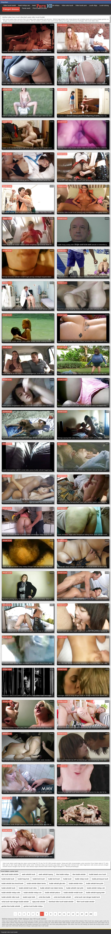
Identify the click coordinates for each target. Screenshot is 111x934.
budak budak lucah (8, 879)
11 (64, 914)
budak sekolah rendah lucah (73, 892)
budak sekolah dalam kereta (36, 883)
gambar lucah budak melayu (33, 906)
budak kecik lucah (39, 879)
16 (86, 914)
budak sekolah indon (76, 883)
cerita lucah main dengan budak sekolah (15, 902)
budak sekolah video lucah (10, 897)
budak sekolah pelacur (52, 892)
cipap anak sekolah (38, 902)
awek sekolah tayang (46, 874)
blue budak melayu (62, 874)
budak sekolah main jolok (74, 888)
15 (82, 914)
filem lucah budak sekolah (85, 902)
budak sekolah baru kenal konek (12, 883)
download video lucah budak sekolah (61, 902)
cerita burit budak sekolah (62, 897)
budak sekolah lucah (8, 888)
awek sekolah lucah (28, 874)
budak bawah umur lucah (97, 874)
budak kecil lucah (54, 879)
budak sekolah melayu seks (11, 892)
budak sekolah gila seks (57, 883)
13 (73, 914)
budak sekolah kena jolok (94, 883)
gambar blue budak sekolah (11, 906)
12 (68, 914)
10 (60, 914)
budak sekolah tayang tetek (95, 892)
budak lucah (67, 879)
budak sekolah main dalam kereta (51, 888)
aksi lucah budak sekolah (10, 874)
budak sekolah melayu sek (96, 888)
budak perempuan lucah (100, 879)
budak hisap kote (23, 879)
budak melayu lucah (82, 879)
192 (91, 914)
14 (77, 914)
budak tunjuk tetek (29, 897)
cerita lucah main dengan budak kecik (87, 897)
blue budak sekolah (79, 874)
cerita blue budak (44, 897)
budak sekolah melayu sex (33, 892)
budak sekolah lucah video (28, 888)
